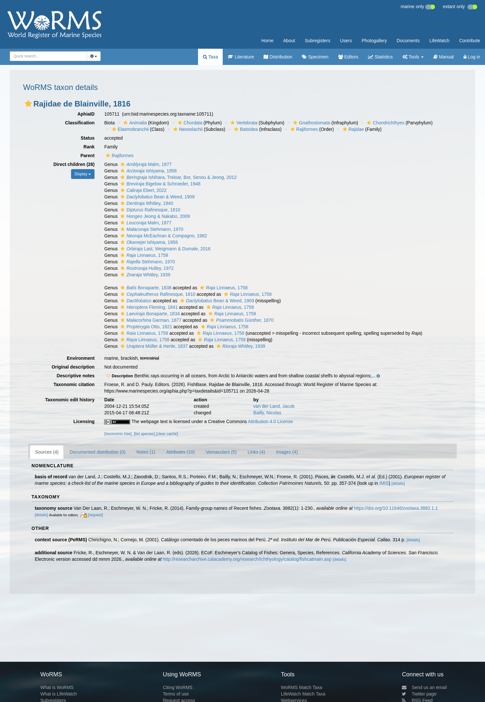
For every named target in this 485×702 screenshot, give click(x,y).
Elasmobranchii (129, 129)
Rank (88, 146)
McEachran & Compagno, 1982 (163, 235)
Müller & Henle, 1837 (153, 346)
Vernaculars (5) (221, 452)
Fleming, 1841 (148, 307)
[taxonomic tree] (118, 434)
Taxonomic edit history (69, 399)
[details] (398, 483)
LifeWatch (439, 40)
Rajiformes (303, 129)
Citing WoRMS (178, 687)
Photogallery (374, 40)
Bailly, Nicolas (267, 412)
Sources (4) (46, 452)
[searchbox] (46, 56)
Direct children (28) (74, 164)
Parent (88, 155)
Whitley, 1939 (144, 274)
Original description (73, 367)
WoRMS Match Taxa (301, 687)
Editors (348, 56)
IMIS (384, 483)
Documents (408, 40)
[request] (95, 515)
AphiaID (85, 114)
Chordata (189, 122)
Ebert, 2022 (143, 190)
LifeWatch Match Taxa (303, 693)
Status (88, 138)
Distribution (278, 56)
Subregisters (317, 40)
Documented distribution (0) (97, 452)
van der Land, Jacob (273, 406)
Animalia (134, 122)
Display (83, 174)
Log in (472, 56)
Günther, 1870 (240, 320)
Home (267, 40)
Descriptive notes (76, 375)
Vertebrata (243, 122)
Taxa (210, 56)
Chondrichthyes (384, 122)
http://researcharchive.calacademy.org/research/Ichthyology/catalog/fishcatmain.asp (247, 559)
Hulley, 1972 (146, 268)
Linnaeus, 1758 (143, 255)
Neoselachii (187, 129)
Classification (79, 122)
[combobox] (48, 56)
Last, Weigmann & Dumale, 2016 (164, 248)
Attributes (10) (180, 452)
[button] (28, 103)
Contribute (469, 40)
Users (346, 40)
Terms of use (176, 693)
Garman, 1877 (150, 320)
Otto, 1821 (145, 326)
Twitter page (419, 693)
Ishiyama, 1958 (148, 170)
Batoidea (245, 129)
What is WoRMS (56, 687)
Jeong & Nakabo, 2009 (154, 216)
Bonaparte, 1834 (149, 313)
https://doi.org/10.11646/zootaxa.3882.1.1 (396, 508)
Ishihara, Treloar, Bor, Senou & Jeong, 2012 (177, 177)
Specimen (315, 56)
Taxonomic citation (74, 384)
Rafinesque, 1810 (149, 209)
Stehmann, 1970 (151, 229)
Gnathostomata (311, 122)
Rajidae (352, 129)
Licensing (83, 421)
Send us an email (424, 687)
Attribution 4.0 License (270, 421)
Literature (241, 56)
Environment (81, 358)
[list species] (144, 434)
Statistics (380, 56)
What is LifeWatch (58, 693)
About (289, 40)
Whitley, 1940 (146, 203)
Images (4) (287, 452)
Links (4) (256, 452)
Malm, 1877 (145, 164)
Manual (443, 56)
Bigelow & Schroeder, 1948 (159, 183)
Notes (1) (145, 452)
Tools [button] (413, 56)
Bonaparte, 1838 (145, 287)
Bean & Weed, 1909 (156, 196)
